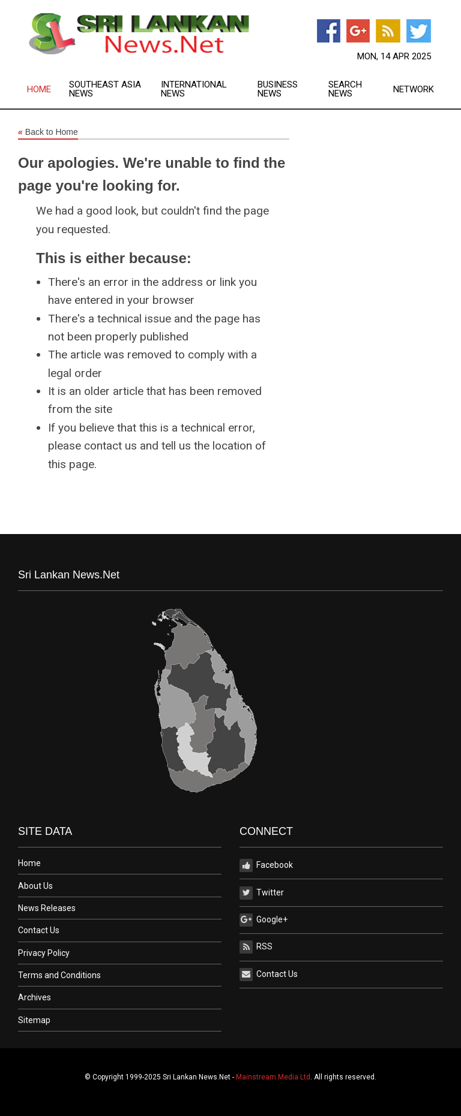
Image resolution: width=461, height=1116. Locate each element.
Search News (345, 89)
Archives (34, 997)
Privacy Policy (44, 953)
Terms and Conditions (59, 975)
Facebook (266, 865)
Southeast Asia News (105, 89)
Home (39, 89)
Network (413, 89)
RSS (256, 947)
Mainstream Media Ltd (273, 1077)
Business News (278, 89)
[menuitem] (48, 89)
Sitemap (34, 1020)
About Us (35, 886)
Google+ (264, 920)
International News (194, 89)
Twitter (262, 893)
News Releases (47, 908)
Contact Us (38, 930)
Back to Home (48, 132)
